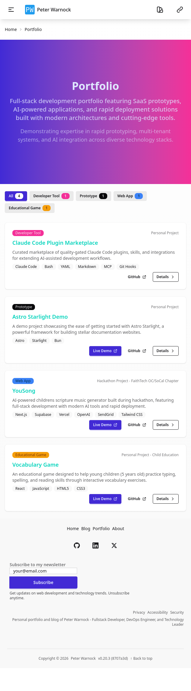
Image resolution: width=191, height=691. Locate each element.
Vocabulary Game (35, 464)
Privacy (139, 612)
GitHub (137, 276)
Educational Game (30, 208)
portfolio (33, 29)
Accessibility (157, 612)
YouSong (23, 390)
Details (166, 276)
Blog (85, 528)
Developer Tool (51, 196)
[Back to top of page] (141, 658)
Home (11, 29)
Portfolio (101, 528)
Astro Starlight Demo (40, 316)
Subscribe (43, 582)
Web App (130, 196)
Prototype (93, 196)
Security (177, 612)
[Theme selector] (160, 9)
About (118, 528)
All (16, 196)
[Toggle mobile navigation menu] (11, 9)
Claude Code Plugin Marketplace (55, 242)
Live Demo (105, 350)
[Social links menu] (180, 9)
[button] (77, 545)
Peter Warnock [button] (48, 9)
